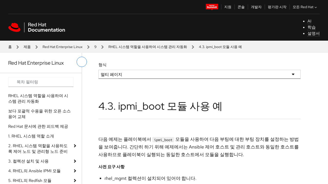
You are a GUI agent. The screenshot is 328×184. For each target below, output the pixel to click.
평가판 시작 (277, 7)
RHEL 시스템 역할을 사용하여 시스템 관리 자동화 (147, 46)
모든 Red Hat (305, 7)
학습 (312, 27)
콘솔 (241, 7)
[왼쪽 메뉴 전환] (82, 62)
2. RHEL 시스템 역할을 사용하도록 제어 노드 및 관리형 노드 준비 (38, 148)
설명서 (314, 33)
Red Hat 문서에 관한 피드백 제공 (38, 126)
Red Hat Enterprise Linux (63, 46)
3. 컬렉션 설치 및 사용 (28, 161)
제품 (27, 46)
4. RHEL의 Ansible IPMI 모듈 (34, 171)
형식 (102, 64)
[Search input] (41, 82)
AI (309, 21)
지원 (227, 7)
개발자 (256, 7)
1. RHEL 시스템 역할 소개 (31, 136)
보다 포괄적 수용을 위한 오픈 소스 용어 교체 (39, 113)
